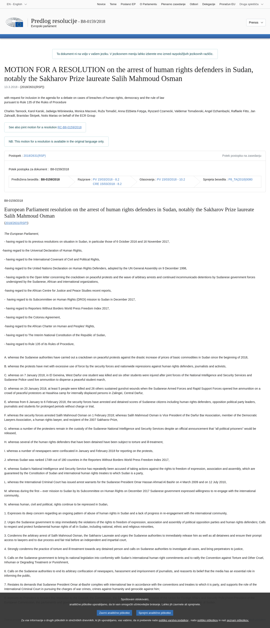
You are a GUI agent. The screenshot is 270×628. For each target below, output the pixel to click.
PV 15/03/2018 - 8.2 (106, 179)
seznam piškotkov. (238, 623)
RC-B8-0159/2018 (70, 127)
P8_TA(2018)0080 (240, 179)
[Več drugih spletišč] (251, 4)
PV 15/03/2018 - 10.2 (171, 179)
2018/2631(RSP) (35, 155)
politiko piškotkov (207, 623)
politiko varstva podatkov (173, 623)
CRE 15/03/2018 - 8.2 (107, 184)
